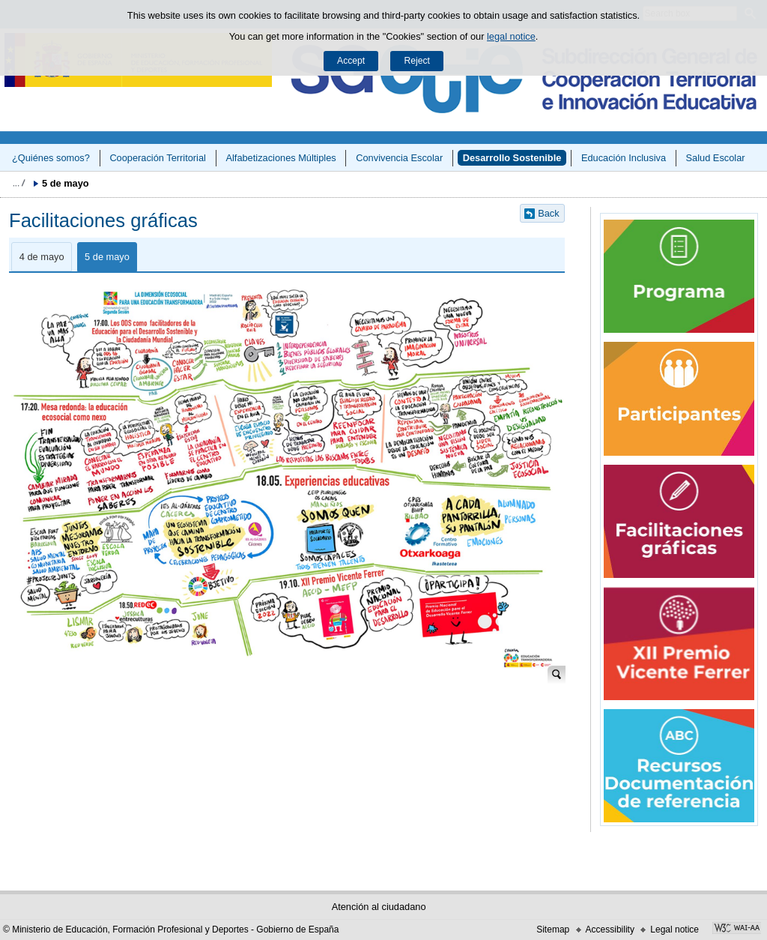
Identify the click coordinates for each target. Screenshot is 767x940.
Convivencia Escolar (399, 157)
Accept (351, 60)
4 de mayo (41, 256)
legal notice (511, 36)
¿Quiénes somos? (51, 157)
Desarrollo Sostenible (512, 157)
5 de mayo (107, 256)
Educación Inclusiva (623, 157)
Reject (416, 60)
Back (548, 213)
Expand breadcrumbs (19, 183)
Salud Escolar (715, 157)
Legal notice (674, 929)
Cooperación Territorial (157, 157)
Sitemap (552, 929)
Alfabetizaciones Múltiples (280, 157)
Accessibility (610, 929)
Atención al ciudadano (379, 906)
